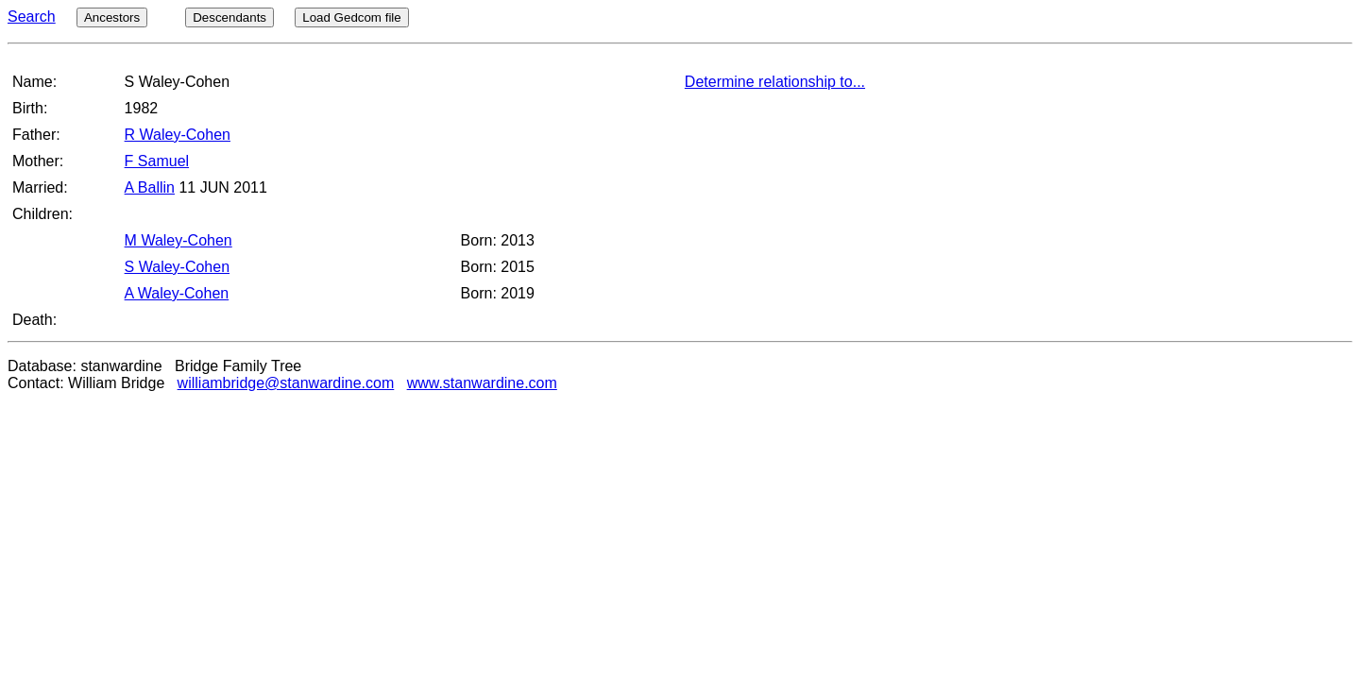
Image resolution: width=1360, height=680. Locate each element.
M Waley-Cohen (178, 240)
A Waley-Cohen (177, 293)
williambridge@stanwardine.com (286, 383)
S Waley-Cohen (177, 267)
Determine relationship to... (775, 82)
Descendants (229, 17)
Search (32, 16)
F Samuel (157, 161)
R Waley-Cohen (177, 135)
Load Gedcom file (351, 17)
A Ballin (150, 187)
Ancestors (112, 17)
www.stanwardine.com (482, 383)
